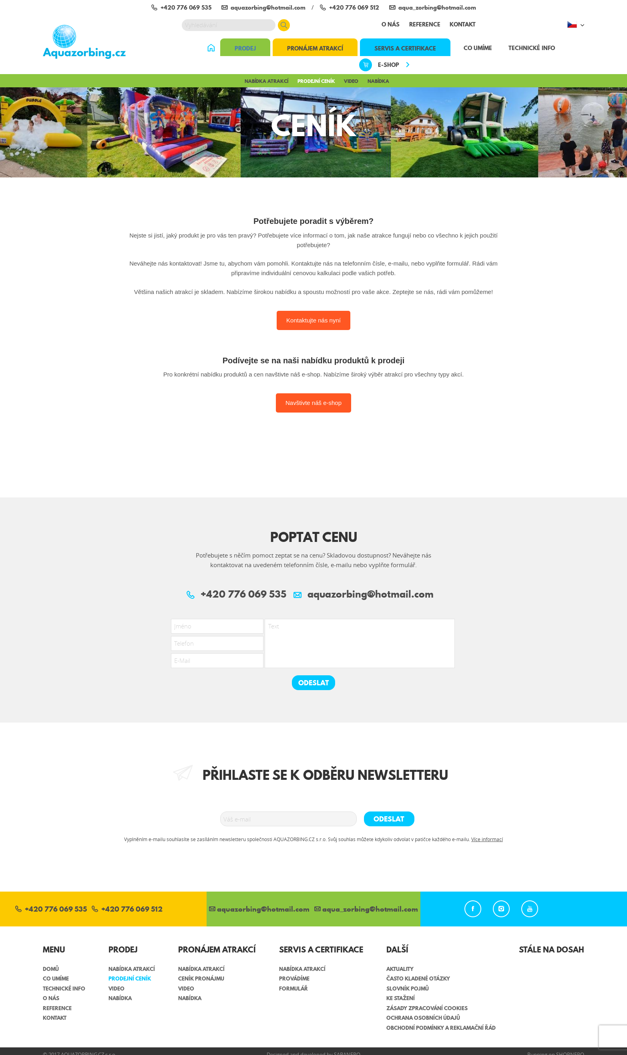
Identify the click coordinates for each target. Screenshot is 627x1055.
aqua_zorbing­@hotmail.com (366, 909)
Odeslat (313, 683)
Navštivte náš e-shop (313, 402)
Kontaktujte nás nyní (313, 320)
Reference (424, 24)
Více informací (487, 839)
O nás (391, 24)
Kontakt (463, 24)
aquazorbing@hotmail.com (259, 909)
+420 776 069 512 (127, 909)
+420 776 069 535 (51, 909)
